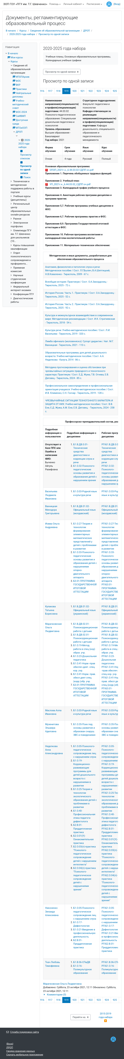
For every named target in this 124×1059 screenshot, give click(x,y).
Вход (117, 4)
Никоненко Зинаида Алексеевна (52, 911)
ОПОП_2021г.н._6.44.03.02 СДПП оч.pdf (71, 169)
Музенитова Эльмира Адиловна (52, 728)
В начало (11, 30)
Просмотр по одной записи (54, 34)
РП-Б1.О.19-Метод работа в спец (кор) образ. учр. (112, 649)
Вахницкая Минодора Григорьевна (52, 510)
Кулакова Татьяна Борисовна (51, 610)
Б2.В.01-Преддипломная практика (82, 829)
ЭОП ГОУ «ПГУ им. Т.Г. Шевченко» (25, 4)
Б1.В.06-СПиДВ (81, 962)
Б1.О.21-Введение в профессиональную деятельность (84, 933)
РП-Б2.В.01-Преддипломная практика (111, 832)
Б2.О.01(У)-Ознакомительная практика (83, 839)
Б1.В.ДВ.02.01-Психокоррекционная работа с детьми (85, 627)
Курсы (23, 30)
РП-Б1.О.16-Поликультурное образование (111, 969)
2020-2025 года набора (22, 34)
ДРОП (86, 30)
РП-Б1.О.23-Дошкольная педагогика (109, 660)
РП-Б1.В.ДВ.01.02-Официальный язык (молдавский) (113, 510)
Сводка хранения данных (20, 1051)
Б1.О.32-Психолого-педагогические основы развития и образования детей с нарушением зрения (85, 473)
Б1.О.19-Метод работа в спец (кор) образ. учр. (84, 649)
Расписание (93, 4)
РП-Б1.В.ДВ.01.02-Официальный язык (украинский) (113, 610)
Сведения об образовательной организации (55, 30)
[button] (80, 994)
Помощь (54, 4)
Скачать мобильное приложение (24, 1054)
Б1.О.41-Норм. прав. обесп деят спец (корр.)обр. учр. (84, 678)
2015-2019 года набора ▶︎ (106, 1017)
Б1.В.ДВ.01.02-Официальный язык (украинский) (84, 610)
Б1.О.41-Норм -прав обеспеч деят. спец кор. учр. (84, 667)
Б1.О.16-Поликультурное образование (82, 969)
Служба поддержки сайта (22, 1032)
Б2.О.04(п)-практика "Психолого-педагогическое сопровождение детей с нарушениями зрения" (84, 879)
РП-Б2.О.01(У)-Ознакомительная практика (112, 843)
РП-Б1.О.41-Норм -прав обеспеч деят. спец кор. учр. (113, 671)
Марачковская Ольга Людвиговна (62, 983)
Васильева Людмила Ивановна (51, 495)
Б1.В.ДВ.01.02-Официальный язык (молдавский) (84, 510)
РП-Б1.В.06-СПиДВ (112, 962)
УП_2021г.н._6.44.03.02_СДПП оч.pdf (70, 184)
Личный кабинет (72, 4)
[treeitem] (19, 178)
